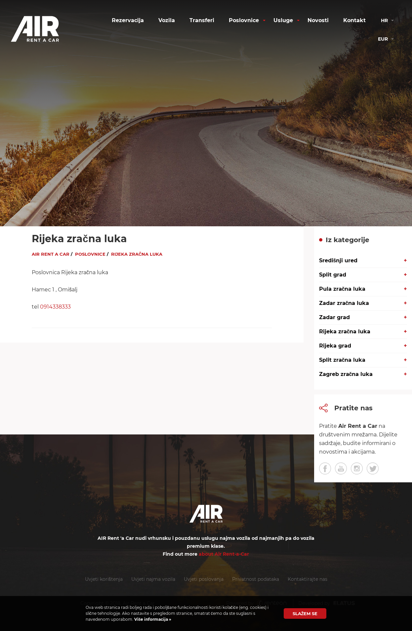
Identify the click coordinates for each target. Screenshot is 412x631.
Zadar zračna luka (344, 303)
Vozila (166, 20)
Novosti (318, 20)
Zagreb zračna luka (346, 374)
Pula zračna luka (342, 289)
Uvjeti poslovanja (204, 579)
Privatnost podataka (255, 579)
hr (384, 20)
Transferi (201, 20)
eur (383, 39)
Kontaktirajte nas (307, 579)
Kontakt (354, 20)
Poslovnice (244, 20)
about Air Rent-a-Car (224, 554)
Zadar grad (334, 317)
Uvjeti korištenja (104, 579)
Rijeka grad (335, 346)
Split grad (332, 275)
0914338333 (55, 307)
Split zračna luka (342, 360)
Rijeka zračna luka (345, 331)
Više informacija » (152, 619)
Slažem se (305, 613)
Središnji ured (338, 260)
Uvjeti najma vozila (153, 579)
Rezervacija (128, 20)
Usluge (283, 20)
